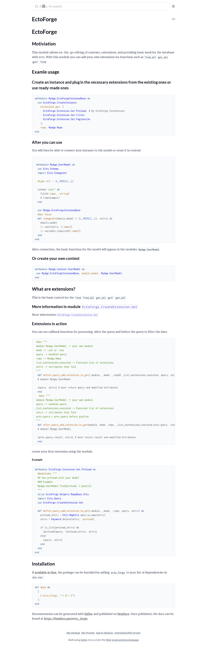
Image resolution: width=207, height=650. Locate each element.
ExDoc (119, 618)
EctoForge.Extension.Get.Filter (21, 128)
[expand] (48, 23)
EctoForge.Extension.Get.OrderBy (23, 146)
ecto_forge (10, 4)
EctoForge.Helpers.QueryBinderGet (24, 94)
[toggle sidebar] (47, 5)
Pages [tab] (6, 16)
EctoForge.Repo (12, 37)
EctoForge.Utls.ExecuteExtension (22, 168)
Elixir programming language (148, 644)
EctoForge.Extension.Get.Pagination (24, 32)
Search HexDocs (130, 637)
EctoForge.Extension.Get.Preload (22, 151)
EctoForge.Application (16, 23)
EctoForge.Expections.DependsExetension (25, 27)
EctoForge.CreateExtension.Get (21, 111)
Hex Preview (114, 637)
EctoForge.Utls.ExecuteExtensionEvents (25, 172)
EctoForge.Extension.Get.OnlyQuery (24, 142)
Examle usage (16, 63)
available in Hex (75, 577)
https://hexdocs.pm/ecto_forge (105, 623)
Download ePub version (153, 637)
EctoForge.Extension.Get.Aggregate (24, 123)
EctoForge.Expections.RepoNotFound (25, 184)
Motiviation (15, 60)
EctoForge (9, 49)
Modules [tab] (19, 16)
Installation (15, 70)
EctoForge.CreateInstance (18, 85)
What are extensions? (21, 67)
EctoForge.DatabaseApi (17, 90)
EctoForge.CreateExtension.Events (23, 107)
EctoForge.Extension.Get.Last (20, 132)
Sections (11, 55)
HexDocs (154, 618)
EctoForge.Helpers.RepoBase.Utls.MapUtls (25, 163)
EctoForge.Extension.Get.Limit (21, 137)
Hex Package (99, 637)
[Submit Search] (66, 6)
